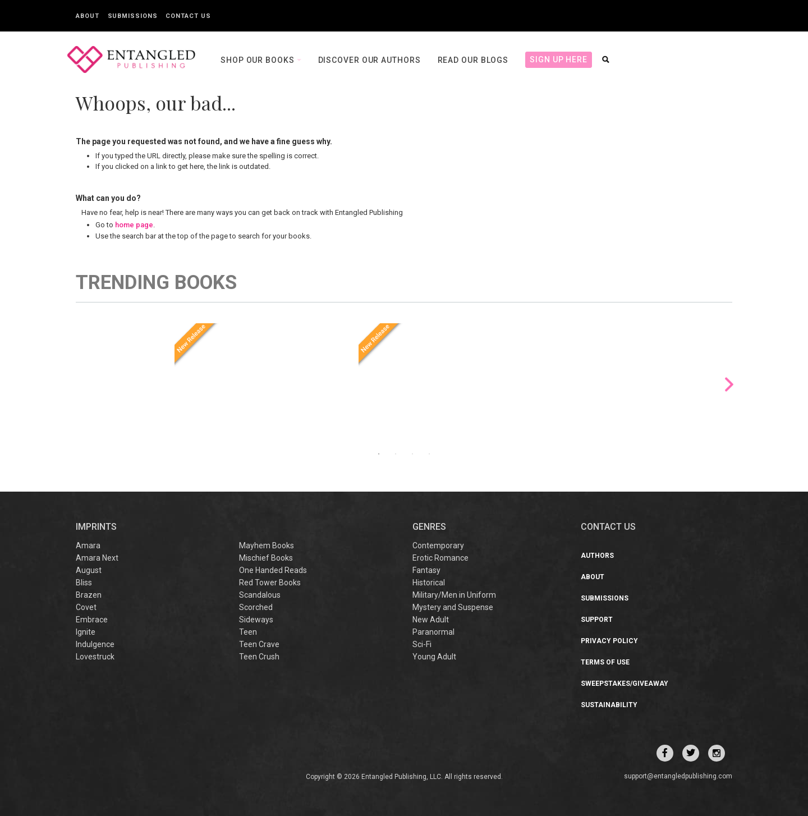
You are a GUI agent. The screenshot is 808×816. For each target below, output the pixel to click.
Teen (248, 631)
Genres (429, 526)
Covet (86, 607)
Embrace (92, 619)
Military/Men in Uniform (454, 594)
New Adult (430, 619)
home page (134, 225)
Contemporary (438, 545)
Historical (428, 582)
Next (729, 384)
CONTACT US (608, 526)
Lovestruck (95, 656)
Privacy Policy (609, 641)
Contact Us (188, 16)
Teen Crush (259, 656)
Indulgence (95, 644)
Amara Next (97, 557)
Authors (597, 556)
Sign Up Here (558, 59)
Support (597, 620)
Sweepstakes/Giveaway (624, 683)
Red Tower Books (270, 582)
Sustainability (609, 705)
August (89, 570)
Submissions (133, 16)
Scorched (256, 607)
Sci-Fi (421, 644)
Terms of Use (605, 662)
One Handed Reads (273, 570)
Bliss (84, 582)
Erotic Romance (440, 557)
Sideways (256, 619)
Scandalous (260, 594)
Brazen (89, 594)
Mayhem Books (266, 545)
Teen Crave (259, 644)
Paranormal (433, 631)
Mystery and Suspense (452, 607)
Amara (88, 545)
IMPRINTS (96, 526)
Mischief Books (266, 557)
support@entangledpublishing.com (678, 776)
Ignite (85, 631)
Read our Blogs (473, 60)
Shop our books (259, 60)
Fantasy (426, 570)
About (87, 16)
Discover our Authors (369, 60)
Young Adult (434, 656)
